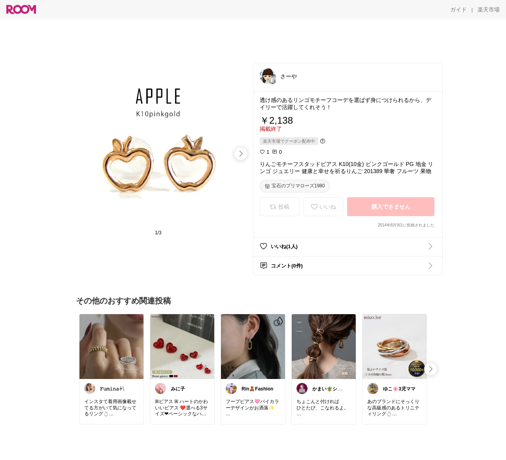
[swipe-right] (240, 153)
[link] (111, 346)
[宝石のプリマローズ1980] (295, 186)
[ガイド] (458, 9)
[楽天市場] (489, 9)
